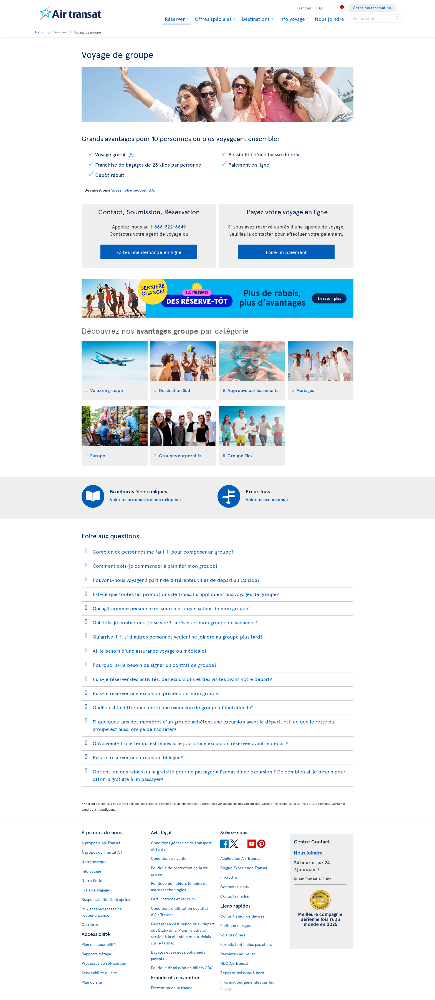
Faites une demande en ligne (149, 251)
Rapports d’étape (96, 953)
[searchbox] (375, 18)
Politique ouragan (235, 925)
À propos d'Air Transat (101, 842)
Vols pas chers (232, 935)
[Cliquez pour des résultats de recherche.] (397, 18)
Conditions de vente (168, 858)
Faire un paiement (286, 251)
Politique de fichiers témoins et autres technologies (179, 886)
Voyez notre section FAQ (133, 190)
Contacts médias (235, 896)
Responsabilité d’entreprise (106, 899)
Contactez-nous (234, 886)
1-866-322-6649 (168, 226)
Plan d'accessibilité (99, 944)
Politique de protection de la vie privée (179, 871)
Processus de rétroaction (104, 963)
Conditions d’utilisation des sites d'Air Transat (179, 911)
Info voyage (291, 19)
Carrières (90, 924)
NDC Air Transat (234, 963)
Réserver (174, 19)
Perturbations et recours (173, 898)
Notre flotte (92, 880)
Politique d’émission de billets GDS (181, 967)
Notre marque (94, 861)
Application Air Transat (240, 858)
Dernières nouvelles (238, 953)
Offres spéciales (212, 19)
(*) (131, 154)
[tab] (115, 370)
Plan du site (92, 982)
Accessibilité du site (99, 972)
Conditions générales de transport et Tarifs (181, 846)
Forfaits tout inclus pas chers (246, 944)
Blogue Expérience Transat (243, 867)
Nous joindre (329, 18)
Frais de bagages (96, 890)
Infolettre (228, 877)
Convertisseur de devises (242, 916)
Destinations (255, 19)
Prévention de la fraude (172, 987)
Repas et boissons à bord (242, 972)
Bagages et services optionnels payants (178, 955)
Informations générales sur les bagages (247, 985)
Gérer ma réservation (372, 7)
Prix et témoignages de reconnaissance (102, 912)
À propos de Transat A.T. (102, 852)
